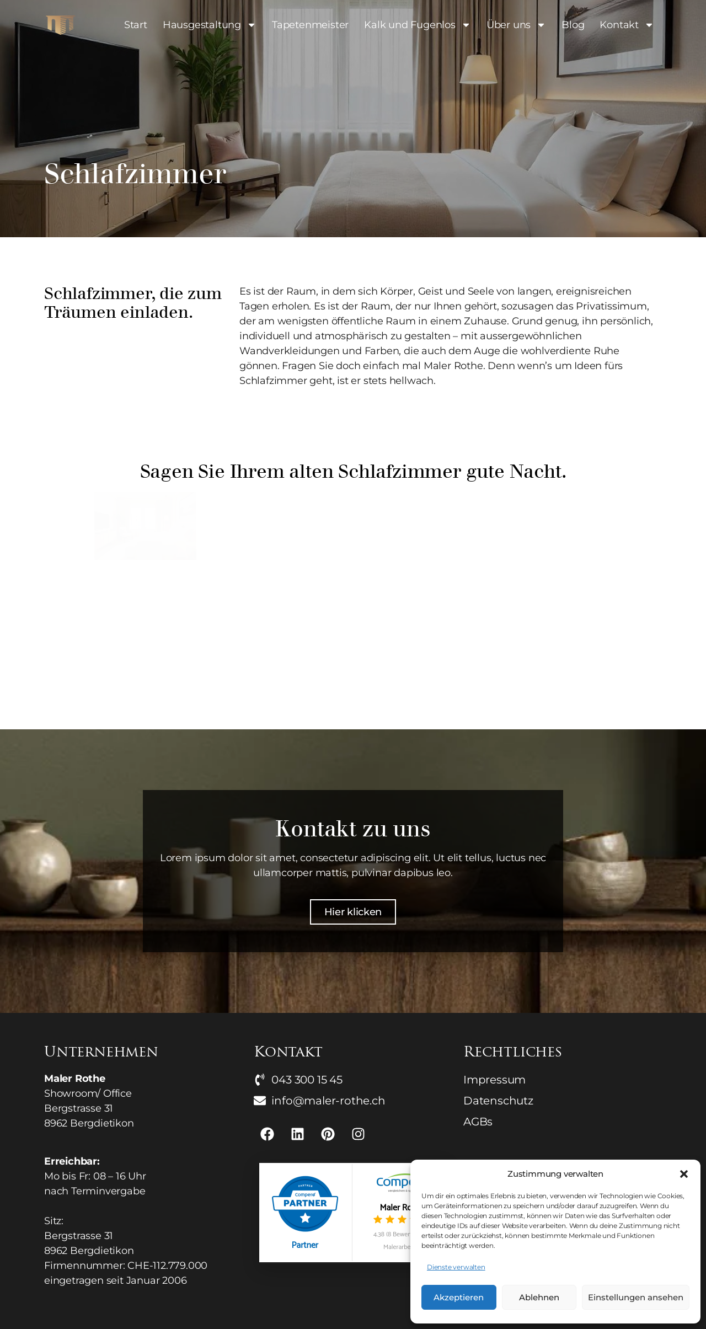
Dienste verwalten (456, 1267)
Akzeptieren (459, 1297)
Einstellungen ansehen (635, 1297)
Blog (572, 25)
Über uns (516, 24)
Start (135, 25)
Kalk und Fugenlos (417, 24)
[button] (683, 1173)
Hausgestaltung (209, 24)
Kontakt (627, 24)
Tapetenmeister (310, 25)
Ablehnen (539, 1297)
